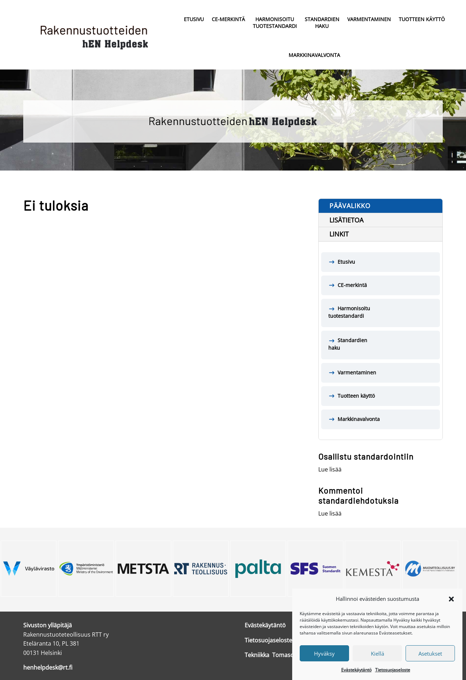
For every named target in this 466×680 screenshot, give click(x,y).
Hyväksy (324, 660)
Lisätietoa (346, 220)
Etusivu (194, 19)
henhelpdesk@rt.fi (47, 667)
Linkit (339, 234)
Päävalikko (350, 205)
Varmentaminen (369, 19)
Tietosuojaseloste (392, 677)
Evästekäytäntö (356, 677)
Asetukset (430, 660)
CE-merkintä (228, 19)
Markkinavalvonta (314, 55)
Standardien (322, 23)
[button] (451, 605)
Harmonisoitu (275, 23)
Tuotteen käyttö (422, 19)
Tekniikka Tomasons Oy (277, 655)
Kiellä (377, 660)
